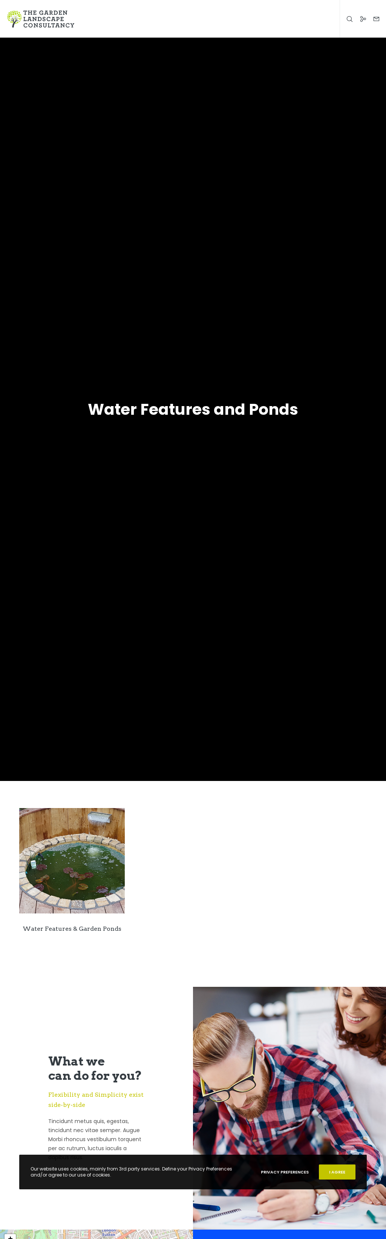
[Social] (360, 19)
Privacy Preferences (285, 1172)
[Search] (347, 19)
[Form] (373, 19)
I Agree (337, 1172)
